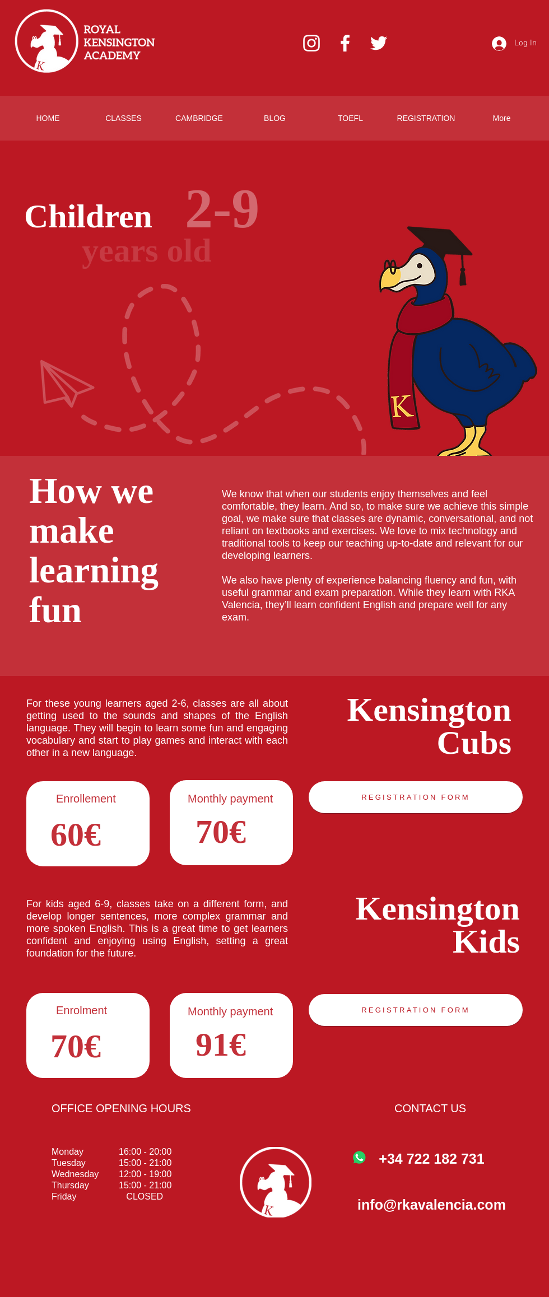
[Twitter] (378, 43)
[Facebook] (345, 43)
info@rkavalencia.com (431, 1204)
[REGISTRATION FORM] (416, 797)
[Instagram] (311, 43)
